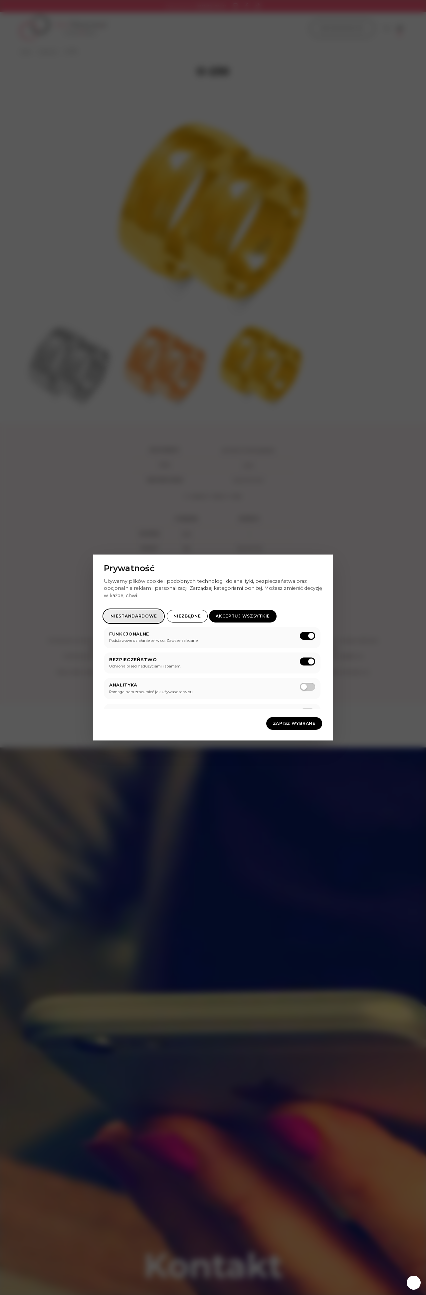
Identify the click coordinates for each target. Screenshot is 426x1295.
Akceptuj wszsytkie (243, 616)
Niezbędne (187, 616)
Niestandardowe (133, 616)
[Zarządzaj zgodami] (414, 1283)
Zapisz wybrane (294, 723)
